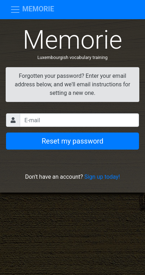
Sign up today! (102, 176)
